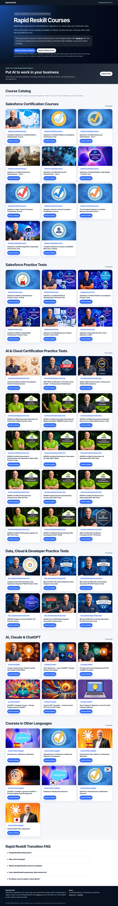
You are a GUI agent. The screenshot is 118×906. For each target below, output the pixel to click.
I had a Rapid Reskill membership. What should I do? (28, 872)
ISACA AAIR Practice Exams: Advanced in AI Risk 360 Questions (95, 383)
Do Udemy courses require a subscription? (24, 879)
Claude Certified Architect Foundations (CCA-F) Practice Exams (21, 383)
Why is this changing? (17, 859)
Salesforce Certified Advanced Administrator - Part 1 (91, 136)
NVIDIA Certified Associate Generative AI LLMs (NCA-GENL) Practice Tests (22, 420)
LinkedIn (80, 895)
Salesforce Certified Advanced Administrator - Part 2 (18, 173)
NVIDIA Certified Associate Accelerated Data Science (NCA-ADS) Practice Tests (94, 420)
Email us (79, 38)
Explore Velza (106, 74)
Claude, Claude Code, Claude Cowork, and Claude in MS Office (21, 669)
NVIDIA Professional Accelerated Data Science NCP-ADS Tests (58, 496)
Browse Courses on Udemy (24, 50)
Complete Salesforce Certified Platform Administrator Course (21, 136)
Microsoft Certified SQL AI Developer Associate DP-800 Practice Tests (93, 583)
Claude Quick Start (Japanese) (18, 829)
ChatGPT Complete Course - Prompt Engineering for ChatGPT (20, 706)
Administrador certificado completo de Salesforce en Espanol (58, 755)
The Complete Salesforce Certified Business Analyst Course (92, 210)
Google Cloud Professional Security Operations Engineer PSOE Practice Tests (22, 583)
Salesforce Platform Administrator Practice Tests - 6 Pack (19, 297)
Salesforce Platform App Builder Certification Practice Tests (19, 334)
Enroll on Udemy (13, 141)
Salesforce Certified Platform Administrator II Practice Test (54, 297)
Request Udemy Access (46, 50)
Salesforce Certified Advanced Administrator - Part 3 (55, 173)
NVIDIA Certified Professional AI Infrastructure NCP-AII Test (19, 496)
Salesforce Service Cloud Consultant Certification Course (57, 210)
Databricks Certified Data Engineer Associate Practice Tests (56, 620)
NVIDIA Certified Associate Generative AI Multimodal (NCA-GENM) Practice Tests (59, 420)
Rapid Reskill (11, 3)
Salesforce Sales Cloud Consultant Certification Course (20, 210)
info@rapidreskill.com (105, 2)
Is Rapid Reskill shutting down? (20, 853)
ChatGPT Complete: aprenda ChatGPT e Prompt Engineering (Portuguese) (22, 792)
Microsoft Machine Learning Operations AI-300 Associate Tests (94, 620)
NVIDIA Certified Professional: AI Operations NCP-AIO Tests (92, 457)
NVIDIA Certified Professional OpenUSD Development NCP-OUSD (58, 534)
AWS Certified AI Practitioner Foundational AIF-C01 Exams (90, 534)
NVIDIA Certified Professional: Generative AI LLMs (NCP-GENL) (59, 457)
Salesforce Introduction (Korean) (56, 791)
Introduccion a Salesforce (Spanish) (20, 754)
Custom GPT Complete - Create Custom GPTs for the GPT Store (58, 706)
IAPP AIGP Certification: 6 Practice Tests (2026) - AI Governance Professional (58, 383)
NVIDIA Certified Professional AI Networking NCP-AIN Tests (91, 496)
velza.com (72, 895)
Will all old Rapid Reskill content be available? (25, 866)
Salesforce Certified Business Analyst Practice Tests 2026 (57, 334)
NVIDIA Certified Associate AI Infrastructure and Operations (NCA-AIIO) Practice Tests (22, 458)
